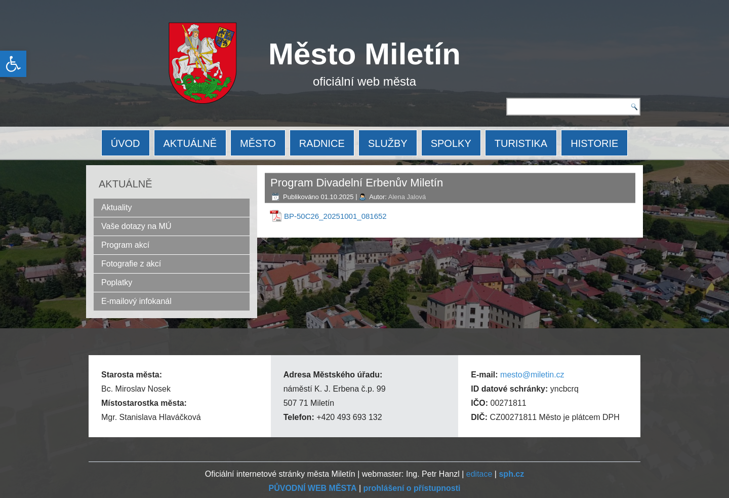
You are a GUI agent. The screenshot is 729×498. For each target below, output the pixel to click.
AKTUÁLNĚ (190, 143)
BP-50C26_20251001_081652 (335, 216)
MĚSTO (258, 143)
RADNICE (322, 143)
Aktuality (116, 207)
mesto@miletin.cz (532, 374)
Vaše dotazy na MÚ (136, 226)
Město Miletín (364, 54)
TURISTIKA (521, 143)
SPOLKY (451, 143)
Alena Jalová (407, 197)
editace (479, 474)
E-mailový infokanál (136, 301)
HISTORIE (594, 143)
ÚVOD (125, 143)
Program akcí (125, 245)
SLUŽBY (388, 143)
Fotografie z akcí (131, 263)
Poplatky (116, 282)
